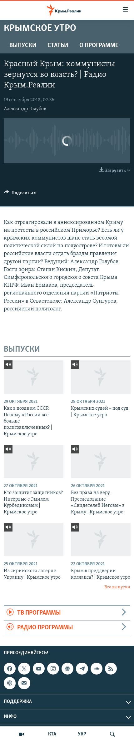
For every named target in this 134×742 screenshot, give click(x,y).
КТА (52, 734)
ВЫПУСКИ (22, 45)
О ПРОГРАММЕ (98, 45)
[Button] (20, 194)
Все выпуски (117, 587)
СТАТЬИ (57, 45)
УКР (82, 734)
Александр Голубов (25, 108)
